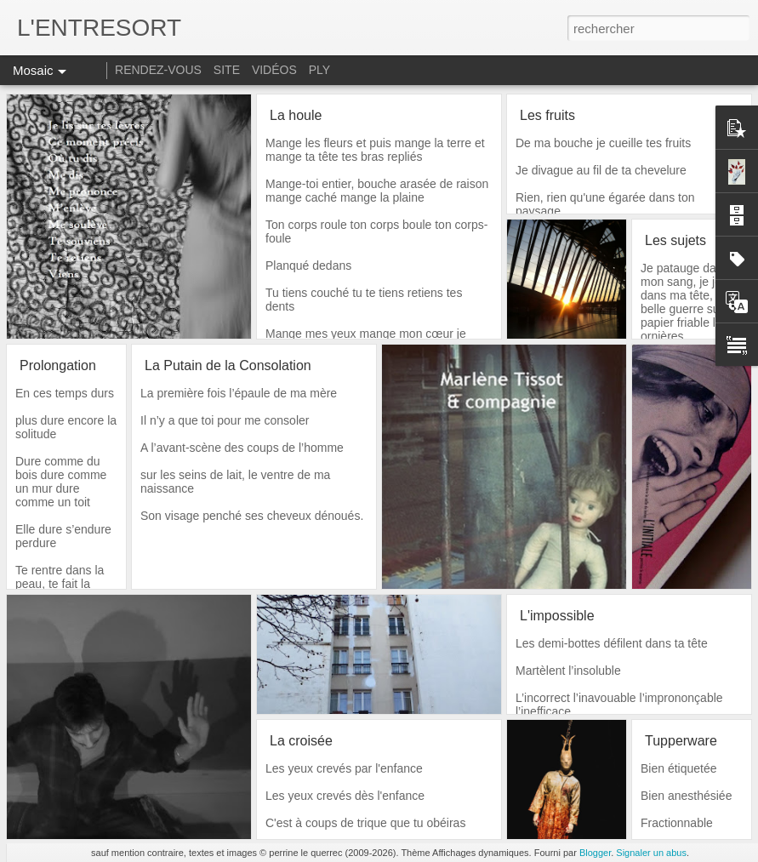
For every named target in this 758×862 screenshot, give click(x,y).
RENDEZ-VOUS (158, 70)
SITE (227, 70)
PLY (319, 70)
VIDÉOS (276, 70)
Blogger (595, 853)
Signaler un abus (651, 853)
